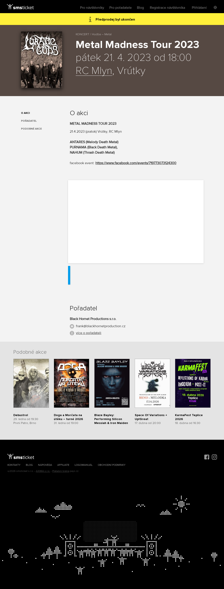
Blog (140, 7)
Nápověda (45, 465)
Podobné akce (31, 128)
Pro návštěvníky (92, 7)
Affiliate (63, 465)
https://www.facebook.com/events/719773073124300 (135, 163)
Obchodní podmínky (112, 465)
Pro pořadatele (120, 7)
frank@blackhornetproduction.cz (101, 326)
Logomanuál (84, 465)
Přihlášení (199, 7)
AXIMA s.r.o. (43, 471)
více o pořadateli (88, 333)
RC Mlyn (94, 71)
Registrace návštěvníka (167, 7)
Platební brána (60, 471)
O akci (25, 113)
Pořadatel (29, 121)
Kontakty (14, 465)
